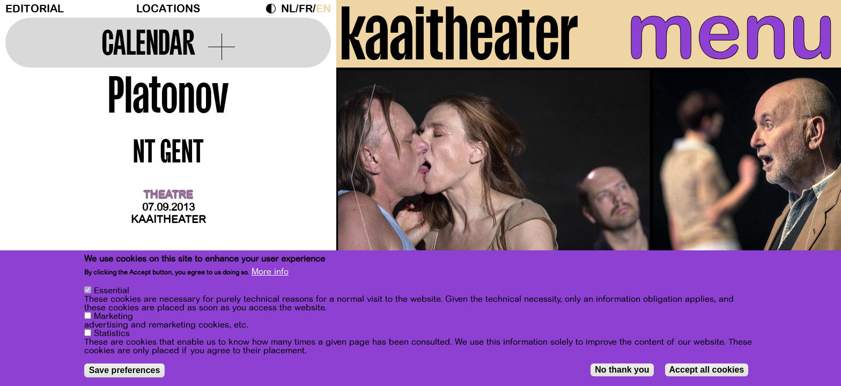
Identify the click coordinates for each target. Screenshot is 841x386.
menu (731, 32)
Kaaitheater (168, 219)
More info (270, 272)
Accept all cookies (706, 369)
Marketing (113, 316)
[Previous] (363, 174)
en (323, 9)
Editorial (34, 9)
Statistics (112, 333)
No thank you (622, 369)
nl (288, 9)
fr (306, 9)
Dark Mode (273, 8)
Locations (168, 9)
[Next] (814, 174)
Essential (111, 290)
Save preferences (124, 370)
